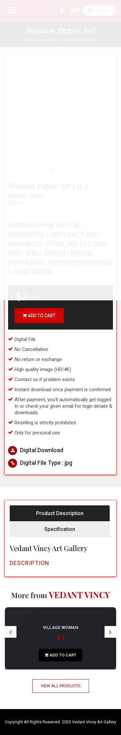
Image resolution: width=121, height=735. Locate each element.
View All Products (61, 685)
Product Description (60, 513)
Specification (59, 529)
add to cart (39, 315)
